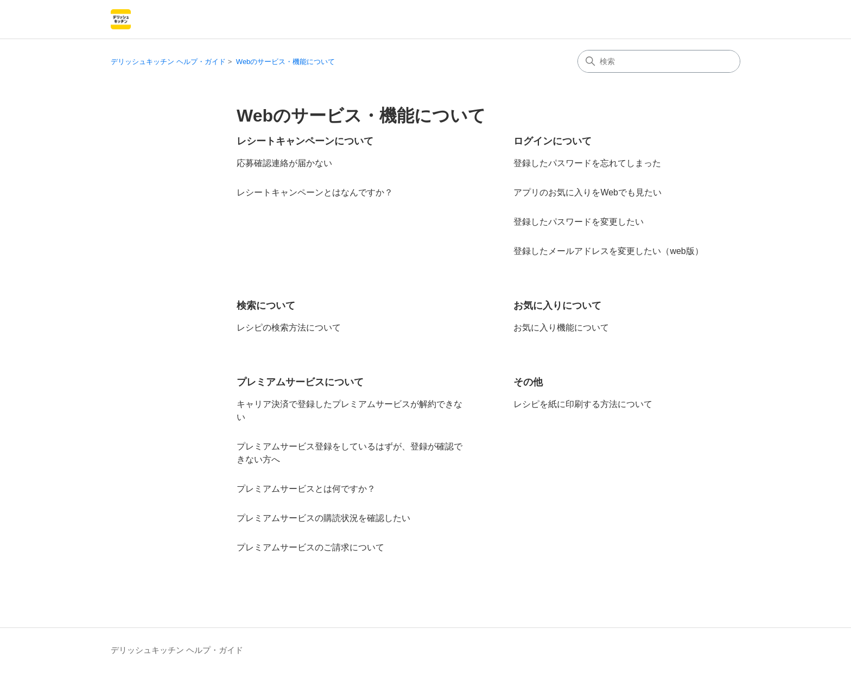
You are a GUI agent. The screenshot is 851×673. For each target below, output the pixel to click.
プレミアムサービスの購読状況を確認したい (323, 518)
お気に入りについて (557, 305)
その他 (528, 382)
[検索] (659, 61)
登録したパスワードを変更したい (578, 221)
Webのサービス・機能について (285, 62)
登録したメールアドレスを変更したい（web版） (608, 251)
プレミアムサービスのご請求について (310, 547)
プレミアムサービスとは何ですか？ (306, 488)
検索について (266, 305)
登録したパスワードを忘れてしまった (587, 163)
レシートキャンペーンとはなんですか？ (315, 192)
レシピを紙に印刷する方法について (582, 404)
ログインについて (552, 141)
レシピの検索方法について (289, 327)
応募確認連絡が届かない (284, 163)
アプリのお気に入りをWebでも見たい (587, 192)
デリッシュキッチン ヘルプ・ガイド (168, 62)
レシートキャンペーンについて (305, 141)
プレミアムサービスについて (300, 382)
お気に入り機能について (561, 327)
